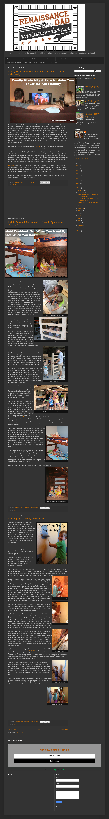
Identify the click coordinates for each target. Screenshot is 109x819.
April (79, 220)
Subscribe (54, 761)
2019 (78, 178)
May (79, 218)
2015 (78, 188)
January (80, 228)
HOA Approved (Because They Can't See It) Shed (92, 101)
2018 (78, 180)
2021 (78, 173)
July (79, 213)
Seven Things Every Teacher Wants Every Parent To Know (93, 114)
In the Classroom (48, 59)
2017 (78, 183)
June (79, 215)
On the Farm (53, 62)
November (81, 192)
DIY (8, 59)
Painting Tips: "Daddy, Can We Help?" (27, 518)
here (94, 78)
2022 (78, 171)
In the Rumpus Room (14, 62)
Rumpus (20, 185)
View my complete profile (81, 158)
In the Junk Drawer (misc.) (65, 59)
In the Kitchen (81, 59)
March (80, 223)
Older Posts (64, 729)
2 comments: (34, 182)
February (80, 225)
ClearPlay (37, 146)
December (81, 190)
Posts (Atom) (19, 732)
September (81, 208)
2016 (78, 185)
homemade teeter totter (29, 651)
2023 (78, 168)
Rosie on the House (29, 417)
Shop (14, 510)
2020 (78, 175)
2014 (78, 231)
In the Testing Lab (40, 62)
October (80, 206)
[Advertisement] (38, 202)
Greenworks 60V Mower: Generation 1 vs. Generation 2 (92, 88)
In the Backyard (24, 59)
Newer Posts (12, 729)
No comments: (34, 507)
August (80, 210)
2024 (78, 166)
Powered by (54, 770)
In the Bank (36, 59)
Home (14, 59)
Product (15, 185)
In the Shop (27, 62)
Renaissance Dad (91, 132)
